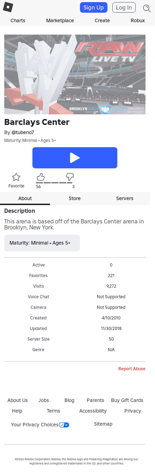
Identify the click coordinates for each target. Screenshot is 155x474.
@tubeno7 (23, 133)
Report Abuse (131, 368)
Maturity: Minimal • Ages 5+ (30, 140)
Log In (124, 7)
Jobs (43, 400)
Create (102, 20)
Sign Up (93, 7)
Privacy (132, 411)
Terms (53, 411)
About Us (17, 400)
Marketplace (60, 20)
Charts (18, 20)
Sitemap (103, 424)
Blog (69, 400)
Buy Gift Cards (127, 400)
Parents (95, 400)
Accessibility (93, 411)
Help (17, 411)
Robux (138, 20)
